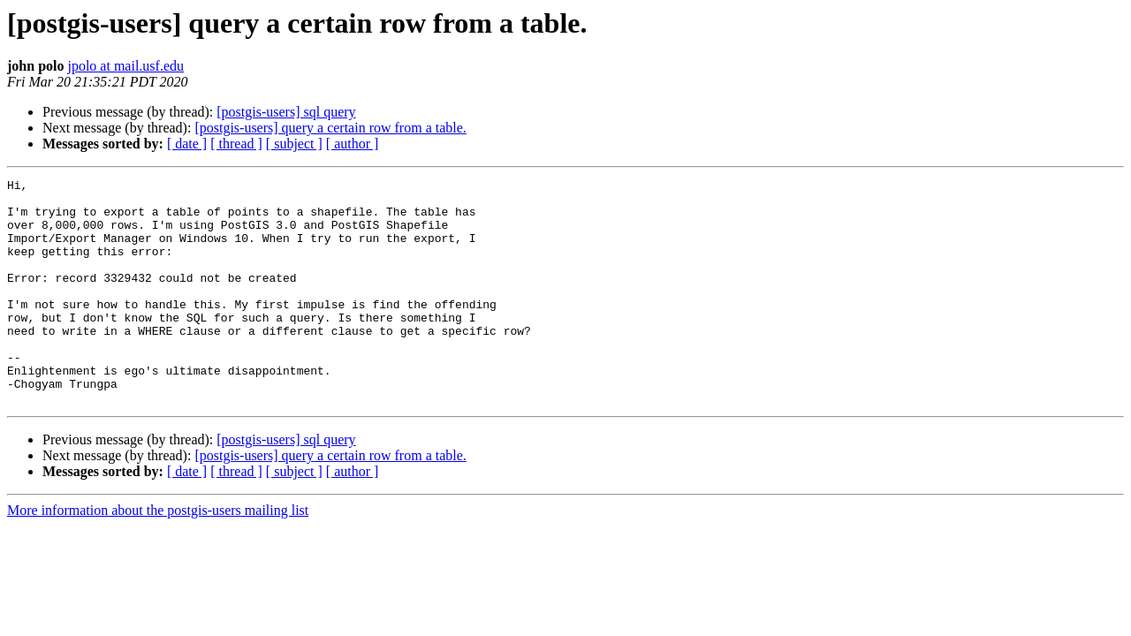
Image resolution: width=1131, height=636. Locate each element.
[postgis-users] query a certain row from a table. (330, 127)
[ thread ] (236, 143)
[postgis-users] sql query (285, 111)
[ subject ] (294, 143)
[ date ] (187, 143)
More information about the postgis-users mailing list (157, 555)
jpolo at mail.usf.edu (125, 65)
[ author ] (352, 143)
